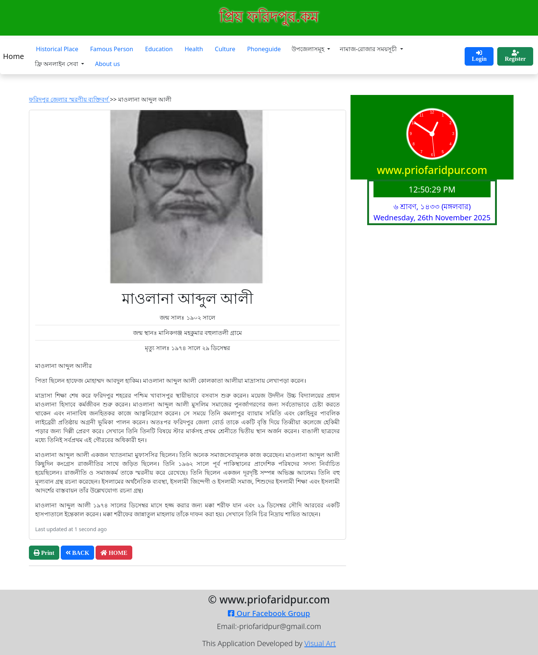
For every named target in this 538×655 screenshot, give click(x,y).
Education (159, 49)
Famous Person (111, 49)
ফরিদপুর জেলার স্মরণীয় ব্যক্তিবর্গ (69, 99)
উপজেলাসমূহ (309, 49)
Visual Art (320, 643)
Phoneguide (264, 49)
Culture (225, 49)
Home (13, 56)
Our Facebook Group (269, 613)
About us (107, 64)
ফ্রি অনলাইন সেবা (57, 64)
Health (194, 49)
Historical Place (57, 49)
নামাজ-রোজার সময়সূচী (369, 49)
